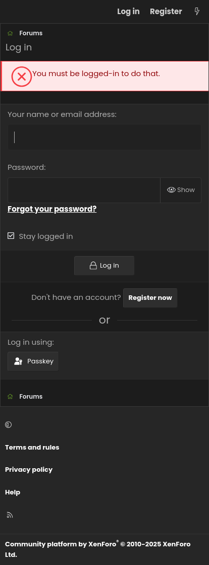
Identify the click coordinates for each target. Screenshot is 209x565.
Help (12, 492)
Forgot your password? (52, 209)
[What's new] (197, 12)
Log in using (30, 342)
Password (26, 167)
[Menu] (13, 11)
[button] (103, 425)
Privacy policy (29, 469)
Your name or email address (61, 114)
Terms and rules (32, 447)
